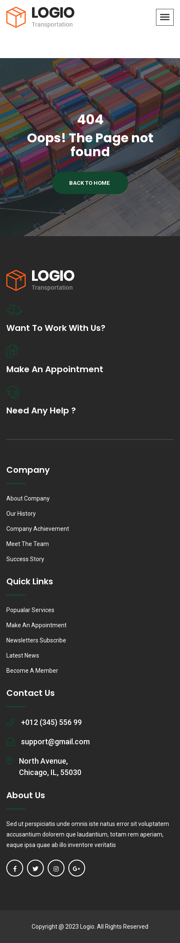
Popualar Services (30, 610)
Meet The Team (27, 544)
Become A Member (32, 670)
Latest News (22, 655)
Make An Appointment (36, 625)
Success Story (25, 559)
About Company (28, 498)
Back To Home (89, 183)
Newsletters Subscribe (36, 640)
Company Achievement (37, 528)
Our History (21, 513)
